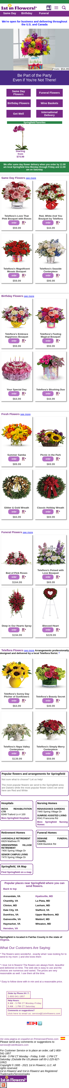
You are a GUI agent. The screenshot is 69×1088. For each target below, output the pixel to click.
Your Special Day (16, 389)
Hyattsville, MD (44, 896)
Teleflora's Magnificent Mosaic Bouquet (16, 270)
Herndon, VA (10, 928)
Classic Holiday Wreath (50, 507)
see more (31, 178)
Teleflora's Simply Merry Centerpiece (51, 748)
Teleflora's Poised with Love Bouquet (50, 571)
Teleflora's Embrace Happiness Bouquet (16, 335)
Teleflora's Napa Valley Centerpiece (16, 748)
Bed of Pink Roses (16, 573)
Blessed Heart (50, 625)
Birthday (26, 13)
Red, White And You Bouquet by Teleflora (50, 217)
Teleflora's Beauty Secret (50, 696)
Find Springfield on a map (16, 872)
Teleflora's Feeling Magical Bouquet (50, 335)
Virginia (4, 939)
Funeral (44, 13)
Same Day (9, 13)
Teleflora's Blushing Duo (50, 389)
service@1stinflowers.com (46, 1013)
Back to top (10, 888)
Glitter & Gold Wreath (16, 507)
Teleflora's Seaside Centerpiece (50, 270)
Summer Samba (16, 454)
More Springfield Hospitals (15, 818)
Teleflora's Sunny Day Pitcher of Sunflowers (16, 695)
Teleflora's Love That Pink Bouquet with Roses (16, 217)
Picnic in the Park (50, 454)
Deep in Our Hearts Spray (16, 625)
